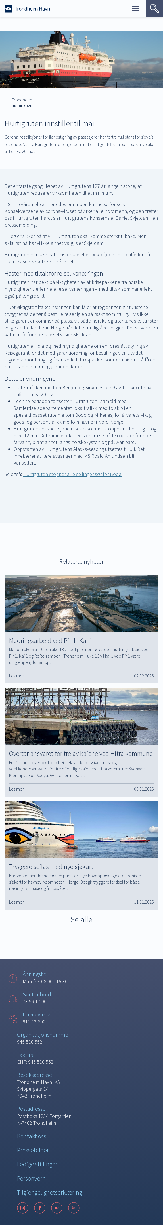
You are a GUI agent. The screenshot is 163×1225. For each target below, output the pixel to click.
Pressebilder (33, 1150)
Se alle (81, 919)
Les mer (16, 676)
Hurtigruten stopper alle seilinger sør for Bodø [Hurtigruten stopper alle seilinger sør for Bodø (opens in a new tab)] (72, 474)
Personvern (31, 1178)
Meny (135, 8)
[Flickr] (56, 1208)
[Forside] (27, 8)
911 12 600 (34, 1021)
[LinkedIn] (74, 1208)
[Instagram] (22, 1208)
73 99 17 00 (35, 1001)
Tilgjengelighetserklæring (49, 1192)
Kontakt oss (31, 1136)
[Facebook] (39, 1208)
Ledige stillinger (37, 1164)
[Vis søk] (154, 8)
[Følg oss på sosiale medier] (81, 1208)
